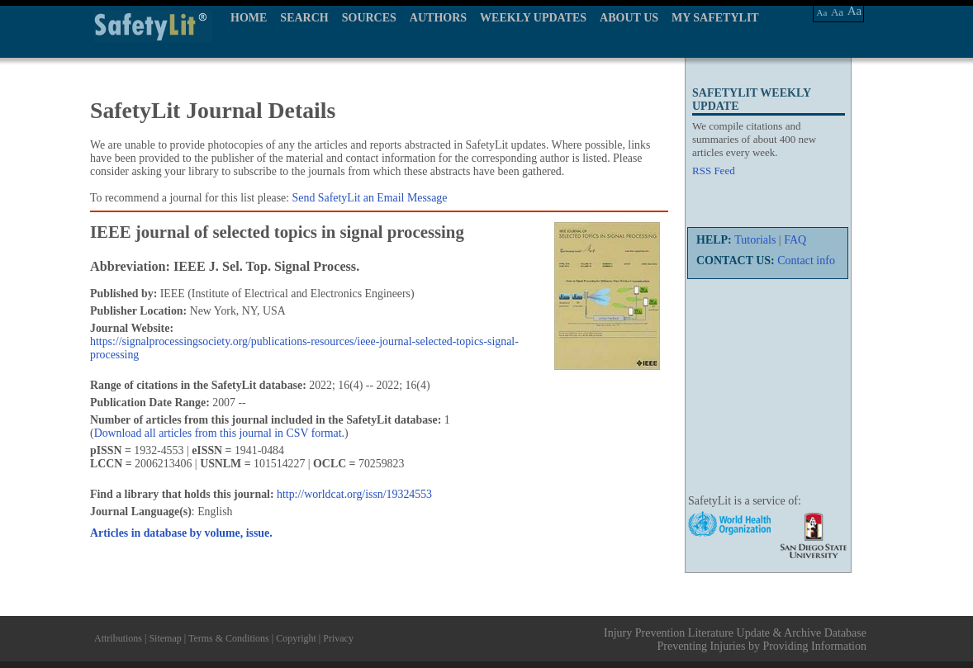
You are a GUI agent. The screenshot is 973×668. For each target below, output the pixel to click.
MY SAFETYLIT (715, 18)
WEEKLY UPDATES (533, 18)
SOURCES (369, 18)
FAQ (795, 240)
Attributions (118, 638)
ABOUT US (629, 18)
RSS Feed (713, 170)
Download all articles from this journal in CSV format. (219, 433)
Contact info (806, 260)
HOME (248, 18)
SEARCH (304, 18)
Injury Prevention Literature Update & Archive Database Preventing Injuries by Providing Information (735, 639)
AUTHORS (438, 18)
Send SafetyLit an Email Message (370, 198)
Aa (822, 12)
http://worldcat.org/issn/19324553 (354, 494)
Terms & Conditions (228, 638)
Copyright (296, 638)
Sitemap (165, 638)
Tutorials (755, 240)
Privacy (338, 638)
